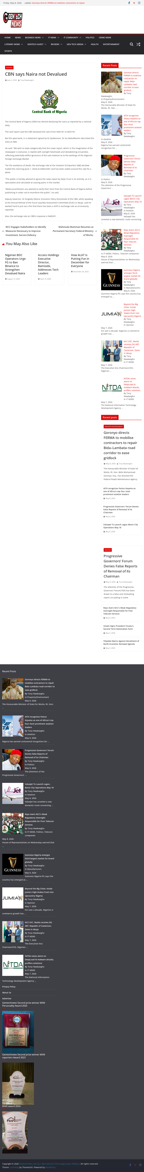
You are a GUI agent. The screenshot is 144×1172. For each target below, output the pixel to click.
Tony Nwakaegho (27, 80)
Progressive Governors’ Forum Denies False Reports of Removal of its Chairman (121, 509)
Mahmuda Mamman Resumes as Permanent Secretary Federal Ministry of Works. (75, 231)
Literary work (12, 44)
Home (7, 37)
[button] (42, 38)
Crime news (105, 37)
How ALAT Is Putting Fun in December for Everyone (80, 260)
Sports (8, 51)
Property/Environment (114, 427)
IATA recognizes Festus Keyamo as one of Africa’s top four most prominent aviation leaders (119, 491)
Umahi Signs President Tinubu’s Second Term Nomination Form (118, 627)
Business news (33, 37)
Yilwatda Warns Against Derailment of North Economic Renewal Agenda (121, 642)
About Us (6, 992)
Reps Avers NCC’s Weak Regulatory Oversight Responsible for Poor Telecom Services (119, 610)
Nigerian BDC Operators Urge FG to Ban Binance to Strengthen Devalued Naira (15, 264)
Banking (9, 68)
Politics (90, 37)
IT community (71, 37)
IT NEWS (52, 37)
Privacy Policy (8, 986)
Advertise (6, 998)
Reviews (55, 44)
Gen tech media (75, 44)
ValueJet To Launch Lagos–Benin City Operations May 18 (120, 526)
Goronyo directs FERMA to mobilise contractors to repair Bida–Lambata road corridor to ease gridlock (58, 4)
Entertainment (111, 44)
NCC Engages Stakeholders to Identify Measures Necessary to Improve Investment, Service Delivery (24, 231)
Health (95, 44)
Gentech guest (35, 44)
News (18, 37)
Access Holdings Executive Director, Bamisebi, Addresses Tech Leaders (48, 264)
